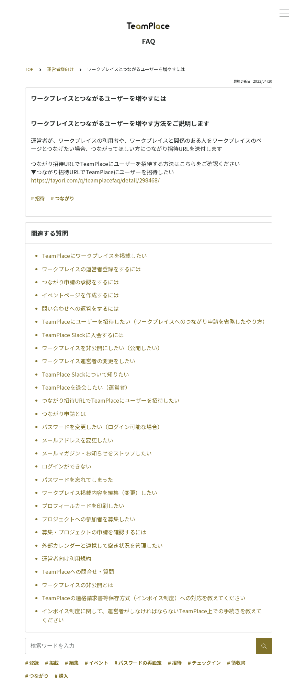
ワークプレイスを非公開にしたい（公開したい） (102, 348)
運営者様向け (60, 69)
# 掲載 (52, 662)
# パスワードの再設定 (138, 662)
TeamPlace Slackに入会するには (83, 335)
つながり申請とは (64, 414)
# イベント (96, 662)
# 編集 (72, 662)
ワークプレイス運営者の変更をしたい (88, 361)
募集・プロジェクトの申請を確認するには (94, 532)
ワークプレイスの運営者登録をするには (91, 269)
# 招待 (38, 198)
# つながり (62, 198)
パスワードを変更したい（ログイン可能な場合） (102, 427)
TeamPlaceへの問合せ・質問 (78, 571)
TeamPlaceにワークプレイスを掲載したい (94, 255)
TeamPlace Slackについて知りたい (85, 374)
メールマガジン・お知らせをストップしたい (97, 453)
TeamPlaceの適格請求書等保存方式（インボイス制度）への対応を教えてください (143, 598)
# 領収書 (236, 662)
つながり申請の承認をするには (80, 282)
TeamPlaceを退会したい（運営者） (86, 387)
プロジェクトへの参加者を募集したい (88, 519)
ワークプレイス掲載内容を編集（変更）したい (99, 492)
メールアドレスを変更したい (77, 440)
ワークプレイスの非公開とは (77, 585)
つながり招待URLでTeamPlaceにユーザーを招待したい (111, 400)
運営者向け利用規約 (66, 558)
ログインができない (66, 466)
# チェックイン (204, 662)
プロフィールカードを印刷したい (83, 505)
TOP (29, 69)
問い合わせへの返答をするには (80, 308)
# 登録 (32, 662)
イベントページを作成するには (80, 295)
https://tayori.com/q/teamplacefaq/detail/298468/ (95, 180)
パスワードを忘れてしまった (77, 479)
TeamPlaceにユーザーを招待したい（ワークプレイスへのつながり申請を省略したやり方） (154, 321)
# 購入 (61, 675)
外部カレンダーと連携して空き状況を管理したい (102, 545)
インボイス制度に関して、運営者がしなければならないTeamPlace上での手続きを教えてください (152, 615)
